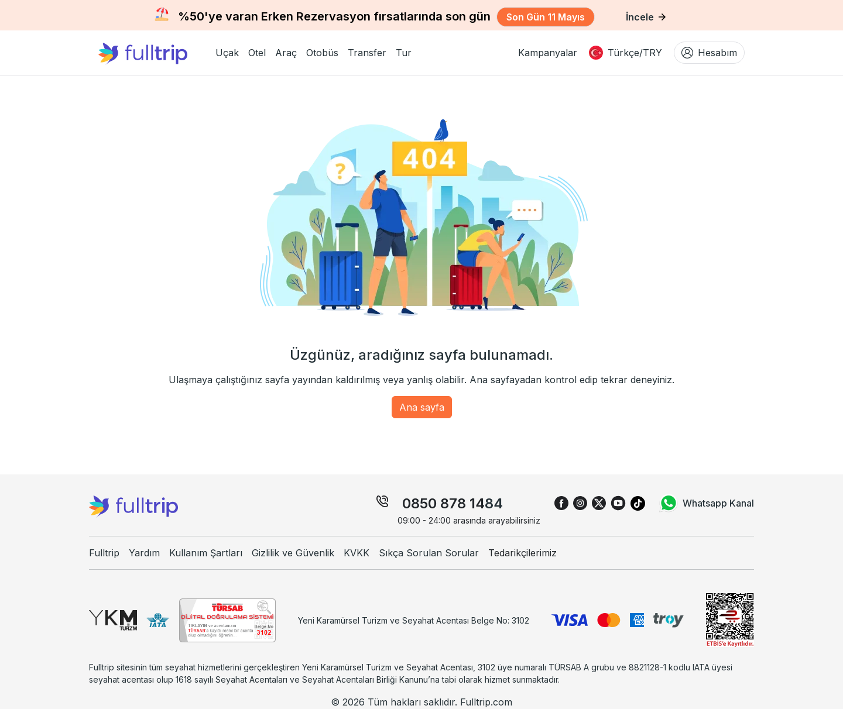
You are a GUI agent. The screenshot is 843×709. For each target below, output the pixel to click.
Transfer (367, 52)
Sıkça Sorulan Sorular (429, 553)
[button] (227, 53)
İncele (646, 17)
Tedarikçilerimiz (522, 553)
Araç (286, 52)
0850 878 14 (443, 503)
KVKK (356, 553)
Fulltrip (104, 553)
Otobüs (322, 52)
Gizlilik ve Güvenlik (293, 553)
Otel (257, 52)
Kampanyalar (547, 52)
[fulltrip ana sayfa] (152, 53)
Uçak (227, 52)
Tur (404, 52)
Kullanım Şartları (205, 553)
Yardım (144, 553)
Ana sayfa (421, 407)
